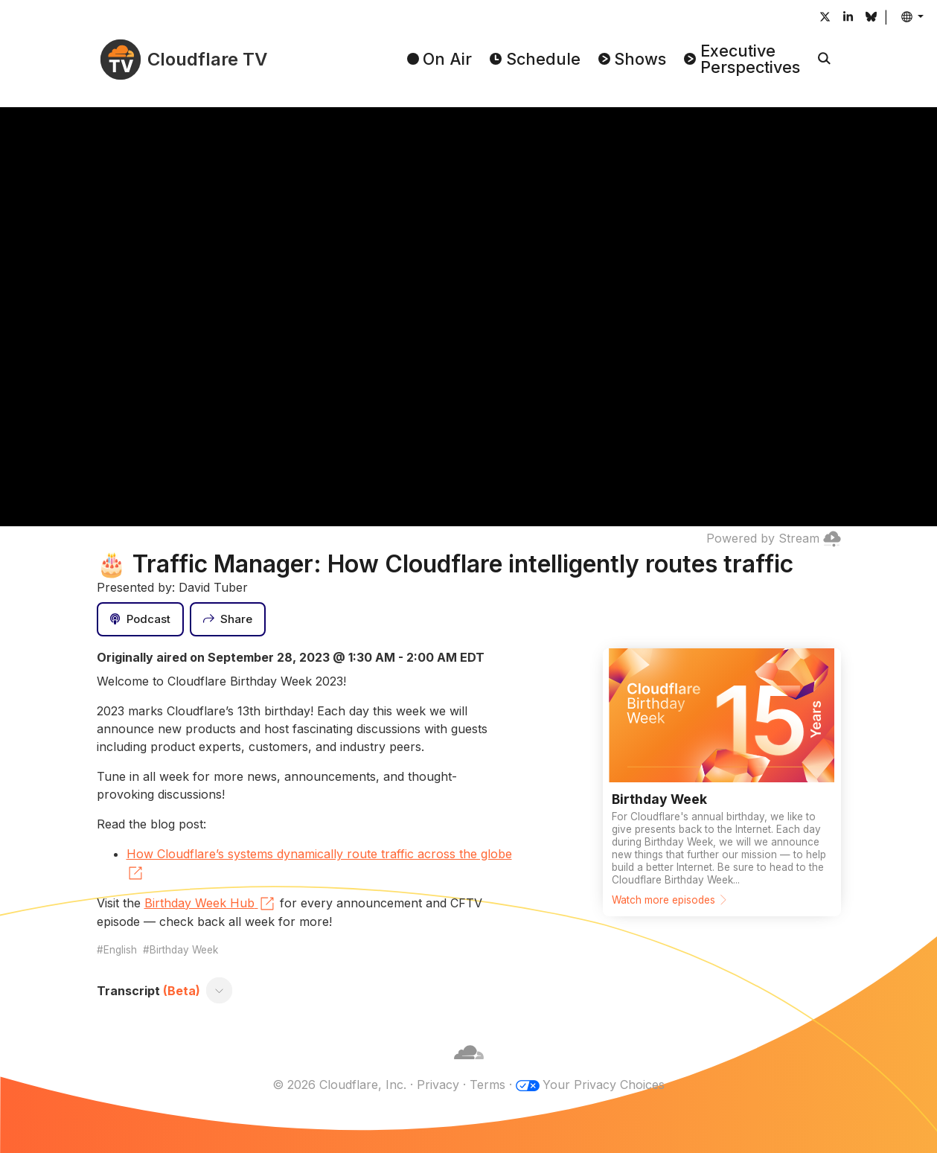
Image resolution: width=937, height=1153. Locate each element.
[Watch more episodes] (722, 782)
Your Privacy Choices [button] (604, 1084)
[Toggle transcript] (218, 990)
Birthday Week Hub (210, 904)
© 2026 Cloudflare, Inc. (339, 1084)
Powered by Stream (773, 538)
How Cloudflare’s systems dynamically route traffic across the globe (319, 864)
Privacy (438, 1084)
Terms (487, 1084)
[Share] (228, 619)
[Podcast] (141, 619)
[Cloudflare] (469, 1066)
